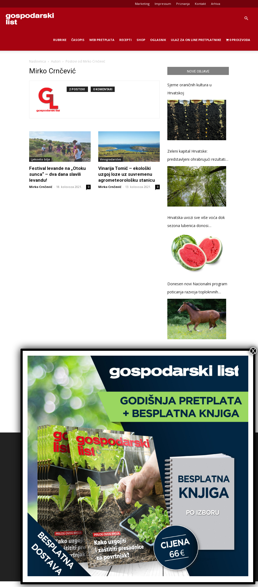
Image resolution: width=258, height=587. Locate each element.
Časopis (77, 40)
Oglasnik (158, 40)
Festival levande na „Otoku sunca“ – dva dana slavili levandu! (57, 174)
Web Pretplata (101, 40)
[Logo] (29, 18)
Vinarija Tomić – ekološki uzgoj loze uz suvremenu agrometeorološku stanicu (126, 174)
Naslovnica (37, 61)
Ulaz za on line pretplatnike (196, 40)
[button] (246, 18)
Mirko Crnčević (40, 187)
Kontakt (200, 4)
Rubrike (59, 40)
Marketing (142, 4)
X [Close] (253, 350)
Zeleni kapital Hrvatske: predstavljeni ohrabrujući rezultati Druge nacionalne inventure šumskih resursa (196, 156)
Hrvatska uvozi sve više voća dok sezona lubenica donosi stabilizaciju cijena (196, 222)
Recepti (125, 40)
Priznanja (183, 4)
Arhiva (215, 4)
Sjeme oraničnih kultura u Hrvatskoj (189, 88)
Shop (141, 40)
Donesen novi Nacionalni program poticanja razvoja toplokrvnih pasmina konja (197, 288)
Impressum (163, 4)
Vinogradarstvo (110, 159)
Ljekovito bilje (40, 159)
